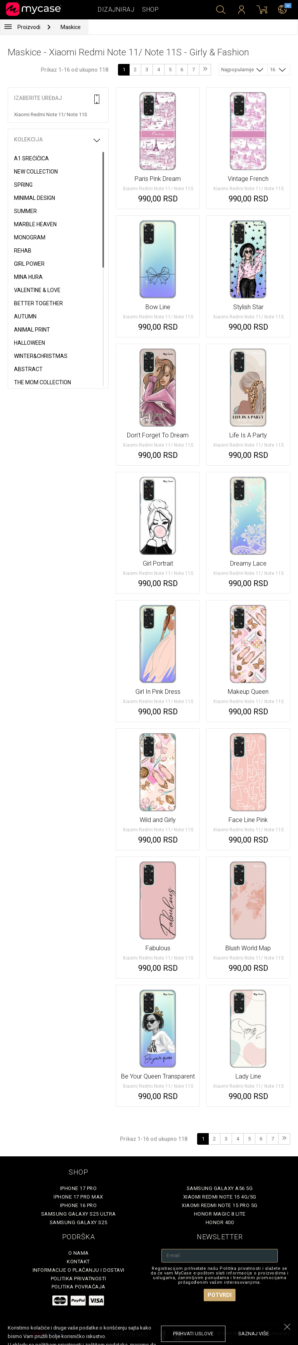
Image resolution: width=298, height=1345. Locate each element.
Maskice (71, 27)
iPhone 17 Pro (78, 1188)
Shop (150, 9)
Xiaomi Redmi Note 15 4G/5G (219, 1197)
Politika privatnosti (78, 1278)
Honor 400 (220, 1222)
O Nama (78, 1253)
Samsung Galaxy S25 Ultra (78, 1214)
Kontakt (78, 1261)
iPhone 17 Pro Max (78, 1197)
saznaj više (253, 1333)
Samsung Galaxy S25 (78, 1222)
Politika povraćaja (79, 1287)
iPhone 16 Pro (78, 1205)
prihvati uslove (193, 1333)
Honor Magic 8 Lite (220, 1214)
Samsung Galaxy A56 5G (220, 1188)
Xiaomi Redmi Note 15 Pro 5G (220, 1205)
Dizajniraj (116, 9)
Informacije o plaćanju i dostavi (79, 1270)
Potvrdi (220, 1295)
